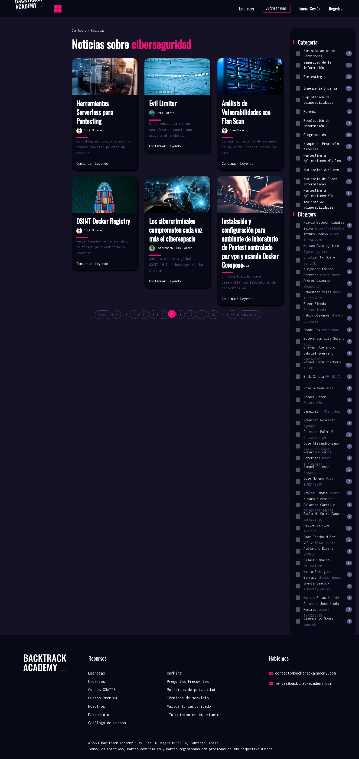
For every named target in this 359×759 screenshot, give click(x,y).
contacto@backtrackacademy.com (302, 673)
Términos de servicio (188, 698)
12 (213, 314)
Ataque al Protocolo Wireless (324, 146)
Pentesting (324, 76)
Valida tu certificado (189, 706)
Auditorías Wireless (324, 170)
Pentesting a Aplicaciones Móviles (324, 158)
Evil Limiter (163, 103)
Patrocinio (98, 715)
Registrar (336, 8)
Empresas (246, 8)
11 (202, 314)
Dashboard (79, 30)
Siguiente (249, 314)
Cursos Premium (102, 698)
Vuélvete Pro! (277, 8)
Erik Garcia (161, 113)
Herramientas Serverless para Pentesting (94, 112)
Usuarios (96, 681)
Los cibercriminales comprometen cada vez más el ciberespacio (175, 230)
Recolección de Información (324, 123)
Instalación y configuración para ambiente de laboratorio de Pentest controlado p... (250, 239)
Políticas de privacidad (191, 690)
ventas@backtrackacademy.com (300, 683)
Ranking (174, 673)
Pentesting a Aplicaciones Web (324, 193)
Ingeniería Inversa (324, 88)
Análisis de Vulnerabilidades (324, 204)
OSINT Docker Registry (103, 221)
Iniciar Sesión (309, 8)
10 (191, 314)
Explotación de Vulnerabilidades (324, 99)
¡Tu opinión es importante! (194, 715)
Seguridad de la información (324, 65)
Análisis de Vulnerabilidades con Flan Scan (246, 112)
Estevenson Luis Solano (170, 248)
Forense (324, 111)
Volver (103, 314)
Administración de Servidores (324, 53)
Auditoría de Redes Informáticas (324, 181)
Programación (324, 134)
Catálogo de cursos (107, 723)
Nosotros (96, 706)
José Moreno (89, 130)
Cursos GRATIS (101, 690)
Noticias (97, 30)
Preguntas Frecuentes (188, 681)
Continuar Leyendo (92, 163)
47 (232, 314)
